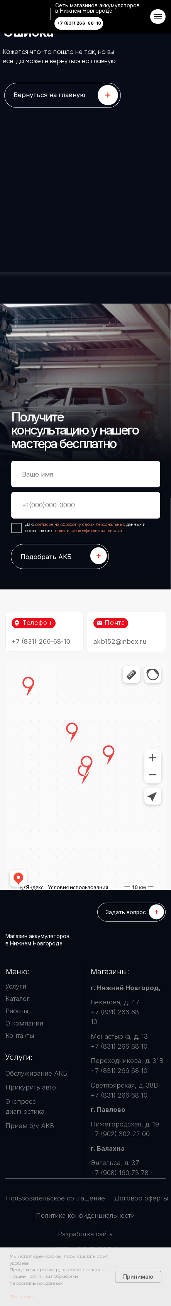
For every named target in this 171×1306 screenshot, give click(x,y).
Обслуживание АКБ (36, 1073)
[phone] (85, 505)
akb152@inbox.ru (119, 641)
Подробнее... (24, 1296)
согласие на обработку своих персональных (80, 524)
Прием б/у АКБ (29, 1126)
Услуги (15, 986)
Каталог (17, 998)
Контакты (19, 1035)
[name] (85, 474)
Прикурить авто (30, 1087)
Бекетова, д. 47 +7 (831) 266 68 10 (115, 1012)
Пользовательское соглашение (55, 1198)
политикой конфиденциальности (88, 530)
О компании (24, 1023)
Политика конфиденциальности (85, 1215)
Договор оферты (141, 1198)
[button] (131, 912)
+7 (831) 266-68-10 (41, 641)
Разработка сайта (85, 1234)
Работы (16, 1011)
